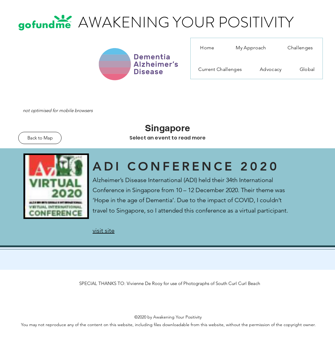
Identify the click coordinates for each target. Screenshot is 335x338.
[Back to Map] (40, 138)
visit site (104, 230)
